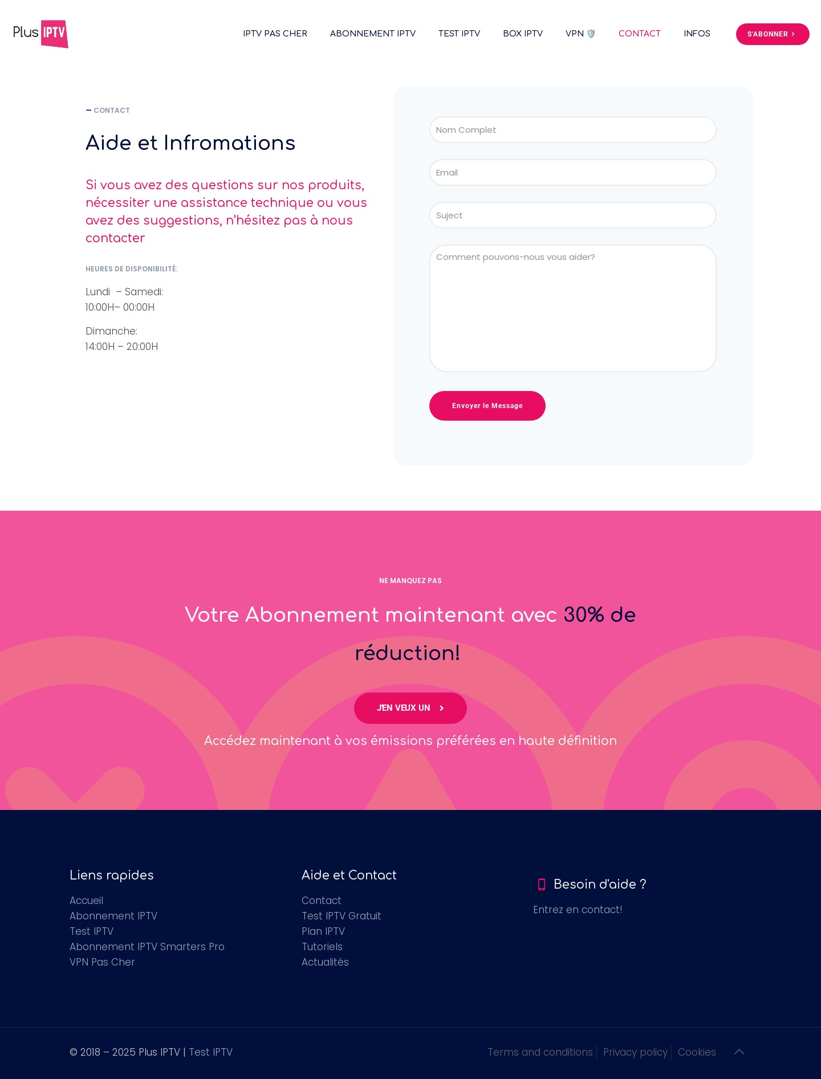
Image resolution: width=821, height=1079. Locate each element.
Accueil (86, 900)
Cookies (697, 1052)
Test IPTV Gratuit (341, 916)
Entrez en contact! (578, 910)
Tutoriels (322, 947)
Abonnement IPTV (113, 916)
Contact (322, 900)
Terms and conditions (540, 1052)
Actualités (325, 962)
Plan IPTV (323, 931)
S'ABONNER (772, 34)
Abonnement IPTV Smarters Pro (147, 947)
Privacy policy (635, 1052)
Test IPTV (91, 931)
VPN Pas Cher (102, 962)
